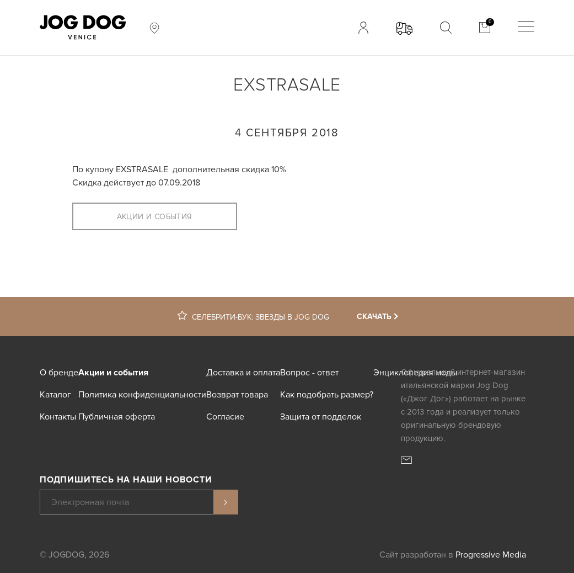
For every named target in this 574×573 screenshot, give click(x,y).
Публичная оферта (116, 416)
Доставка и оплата (243, 372)
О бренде (59, 372)
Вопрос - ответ (309, 372)
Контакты (58, 416)
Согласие (225, 416)
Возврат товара (237, 394)
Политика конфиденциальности (142, 394)
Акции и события (154, 216)
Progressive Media (490, 554)
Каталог (55, 394)
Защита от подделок (320, 416)
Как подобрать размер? (326, 394)
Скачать (374, 317)
